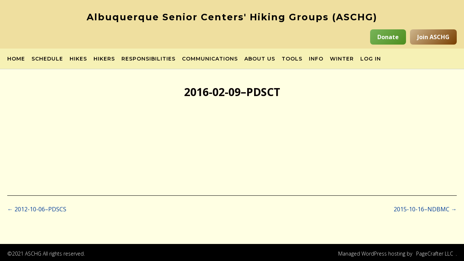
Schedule (47, 59)
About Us (259, 59)
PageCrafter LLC (434, 253)
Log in (370, 59)
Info (316, 59)
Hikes (78, 59)
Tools (292, 59)
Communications (210, 59)
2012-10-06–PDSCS (36, 209)
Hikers (104, 59)
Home (16, 59)
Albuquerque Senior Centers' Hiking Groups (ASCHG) (232, 17)
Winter (342, 59)
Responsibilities (148, 59)
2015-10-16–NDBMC (425, 209)
